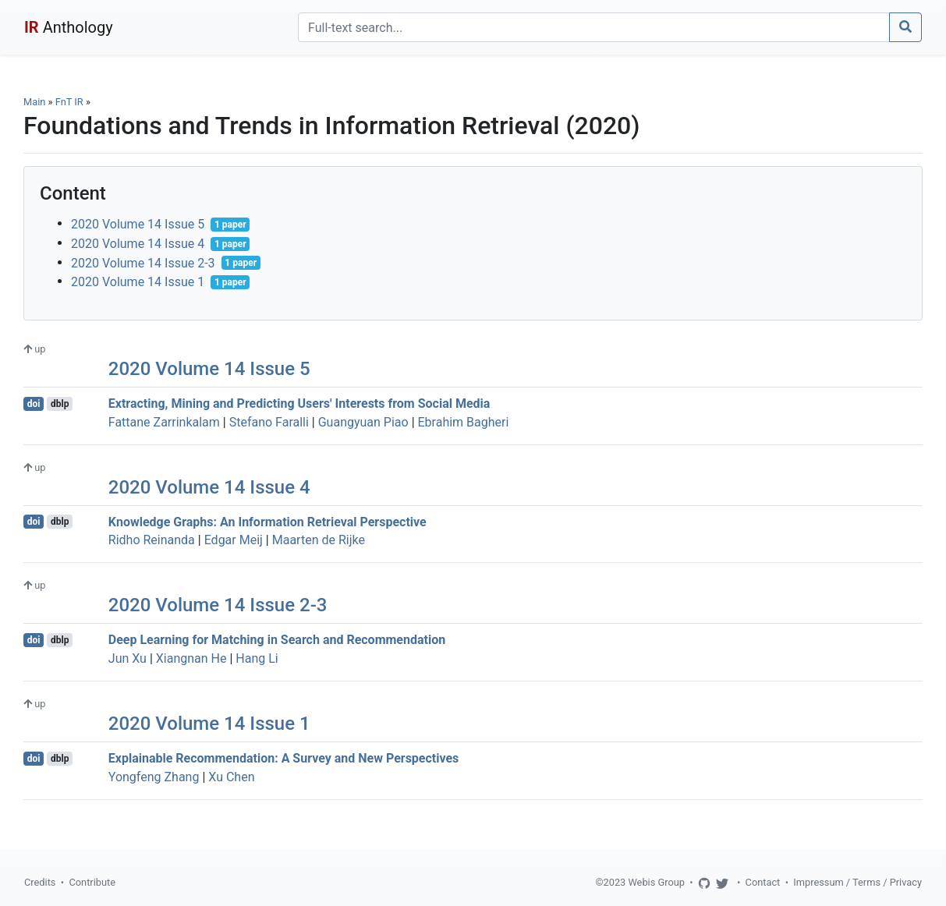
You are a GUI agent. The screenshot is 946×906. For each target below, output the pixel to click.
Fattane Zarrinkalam (164, 422)
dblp (60, 403)
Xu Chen (231, 777)
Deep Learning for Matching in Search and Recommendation (276, 639)
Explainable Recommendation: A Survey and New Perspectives (283, 758)
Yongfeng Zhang (154, 777)
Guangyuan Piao (363, 422)
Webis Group (656, 882)
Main (34, 102)
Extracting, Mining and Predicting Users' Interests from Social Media (299, 403)
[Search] (594, 27)
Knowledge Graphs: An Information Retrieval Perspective (267, 521)
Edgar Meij (233, 540)
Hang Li (257, 658)
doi (34, 403)
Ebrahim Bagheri (463, 422)
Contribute (92, 882)
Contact (763, 882)
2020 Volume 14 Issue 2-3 (143, 262)
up (34, 349)
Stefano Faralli (269, 422)
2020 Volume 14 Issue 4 (137, 243)
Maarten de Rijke (318, 540)
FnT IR (69, 102)
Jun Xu (127, 658)
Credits (39, 882)
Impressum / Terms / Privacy (857, 882)
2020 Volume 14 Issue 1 (137, 281)
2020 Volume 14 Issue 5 (137, 224)
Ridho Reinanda (151, 540)
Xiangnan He (191, 658)
